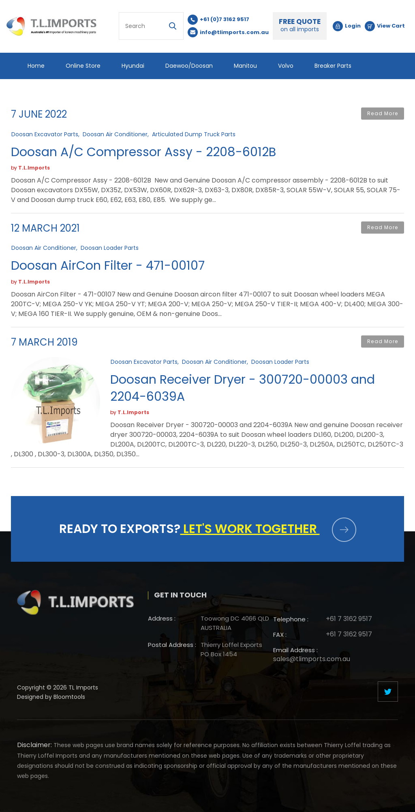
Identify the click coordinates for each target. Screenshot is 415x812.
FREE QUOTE (300, 25)
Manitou (245, 66)
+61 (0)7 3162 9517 (225, 19)
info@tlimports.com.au (234, 32)
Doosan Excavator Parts (44, 133)
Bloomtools (69, 700)
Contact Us (117, 92)
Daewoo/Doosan (189, 66)
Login (353, 26)
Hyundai (133, 66)
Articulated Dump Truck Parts (193, 133)
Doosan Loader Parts (110, 247)
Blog (74, 92)
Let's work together (268, 528)
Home (36, 66)
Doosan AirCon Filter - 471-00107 (108, 266)
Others (37, 92)
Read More (382, 113)
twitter (388, 691)
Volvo (285, 66)
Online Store (83, 66)
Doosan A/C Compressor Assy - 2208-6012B (143, 152)
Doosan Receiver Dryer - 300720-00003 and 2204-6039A (242, 389)
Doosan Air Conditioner (115, 133)
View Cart (391, 26)
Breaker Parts (332, 66)
